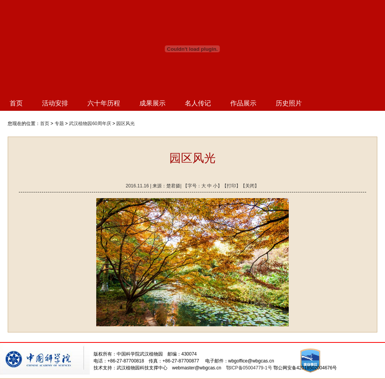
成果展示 (152, 103)
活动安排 (55, 103)
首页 (16, 103)
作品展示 (243, 103)
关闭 (249, 186)
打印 (231, 186)
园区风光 (125, 123)
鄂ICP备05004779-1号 (249, 368)
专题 (59, 123)
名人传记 (198, 103)
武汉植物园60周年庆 (90, 123)
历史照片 (289, 103)
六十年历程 (103, 103)
